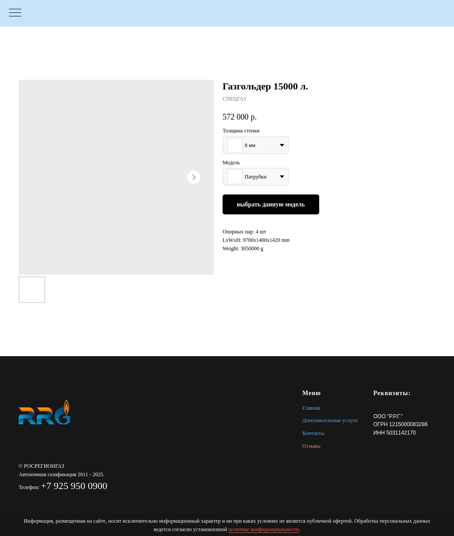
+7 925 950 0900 (74, 485)
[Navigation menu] (15, 13)
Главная (311, 408)
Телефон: (30, 487)
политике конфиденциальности (263, 529)
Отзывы (311, 446)
